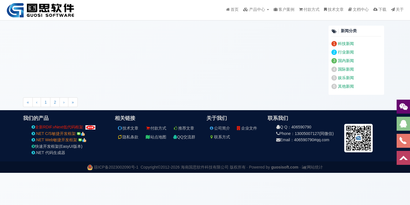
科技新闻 (346, 43)
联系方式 (219, 137)
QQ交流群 (184, 137)
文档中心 (358, 9)
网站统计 (312, 167)
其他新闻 (346, 86)
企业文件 (246, 128)
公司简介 (219, 128)
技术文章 (334, 9)
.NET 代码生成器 (48, 152)
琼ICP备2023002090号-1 (116, 167)
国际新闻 (346, 69)
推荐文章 (183, 128)
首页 (232, 9)
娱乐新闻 (346, 77)
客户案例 (284, 9)
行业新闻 (346, 52)
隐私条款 (127, 137)
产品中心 (256, 9)
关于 (397, 9)
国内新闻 (346, 60)
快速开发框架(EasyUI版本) (57, 146)
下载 (379, 9)
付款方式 (309, 9)
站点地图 (155, 137)
